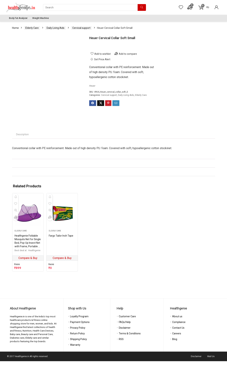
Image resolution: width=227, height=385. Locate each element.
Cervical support (81, 27)
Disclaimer (125, 351)
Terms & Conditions (130, 357)
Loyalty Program (79, 340)
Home (15, 27)
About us (177, 340)
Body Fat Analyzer (18, 18)
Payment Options (80, 345)
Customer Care (127, 340)
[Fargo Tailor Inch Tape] (62, 250)
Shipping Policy (78, 363)
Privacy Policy (77, 351)
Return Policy (77, 357)
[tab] (22, 171)
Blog (174, 363)
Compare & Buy (27, 295)
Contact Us (178, 351)
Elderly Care (32, 27)
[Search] (142, 7)
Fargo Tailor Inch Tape (61, 272)
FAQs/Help (125, 345)
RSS (121, 363)
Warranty (75, 368)
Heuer (92, 85)
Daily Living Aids (55, 27)
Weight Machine (40, 18)
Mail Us (211, 380)
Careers (176, 357)
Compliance (179, 345)
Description (22, 171)
